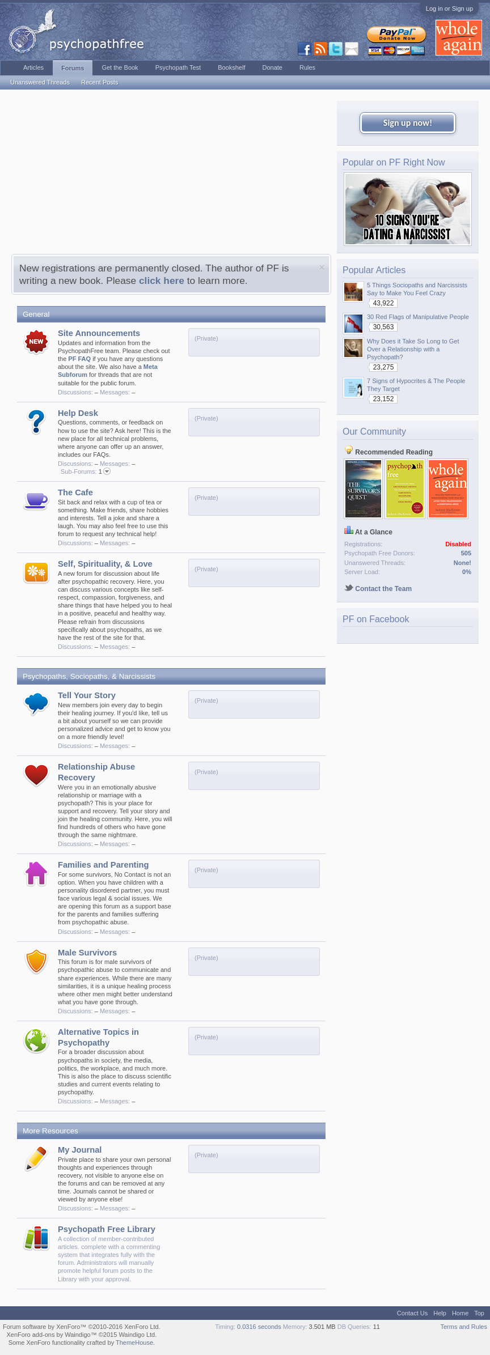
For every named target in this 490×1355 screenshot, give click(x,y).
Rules (307, 67)
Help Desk (78, 413)
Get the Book (120, 67)
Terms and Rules (463, 1326)
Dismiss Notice (322, 267)
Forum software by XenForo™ (81, 1326)
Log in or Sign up (449, 8)
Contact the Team (378, 589)
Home (460, 1313)
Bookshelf (231, 67)
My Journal (80, 1149)
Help (439, 1313)
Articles (33, 67)
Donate (272, 67)
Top (479, 1313)
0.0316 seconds (259, 1326)
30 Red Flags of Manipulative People (418, 316)
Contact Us (412, 1313)
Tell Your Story (87, 695)
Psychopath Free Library (106, 1229)
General (36, 314)
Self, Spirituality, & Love (105, 563)
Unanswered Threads (40, 82)
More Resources (50, 1131)
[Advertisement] (171, 174)
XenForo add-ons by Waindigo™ (51, 1334)
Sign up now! (407, 122)
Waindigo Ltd (137, 1334)
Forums (72, 68)
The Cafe (75, 492)
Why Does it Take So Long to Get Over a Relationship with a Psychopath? (413, 349)
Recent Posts (99, 82)
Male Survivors (87, 952)
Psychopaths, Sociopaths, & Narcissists (89, 676)
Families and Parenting (103, 864)
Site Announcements (99, 333)
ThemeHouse (134, 1342)
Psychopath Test (178, 67)
